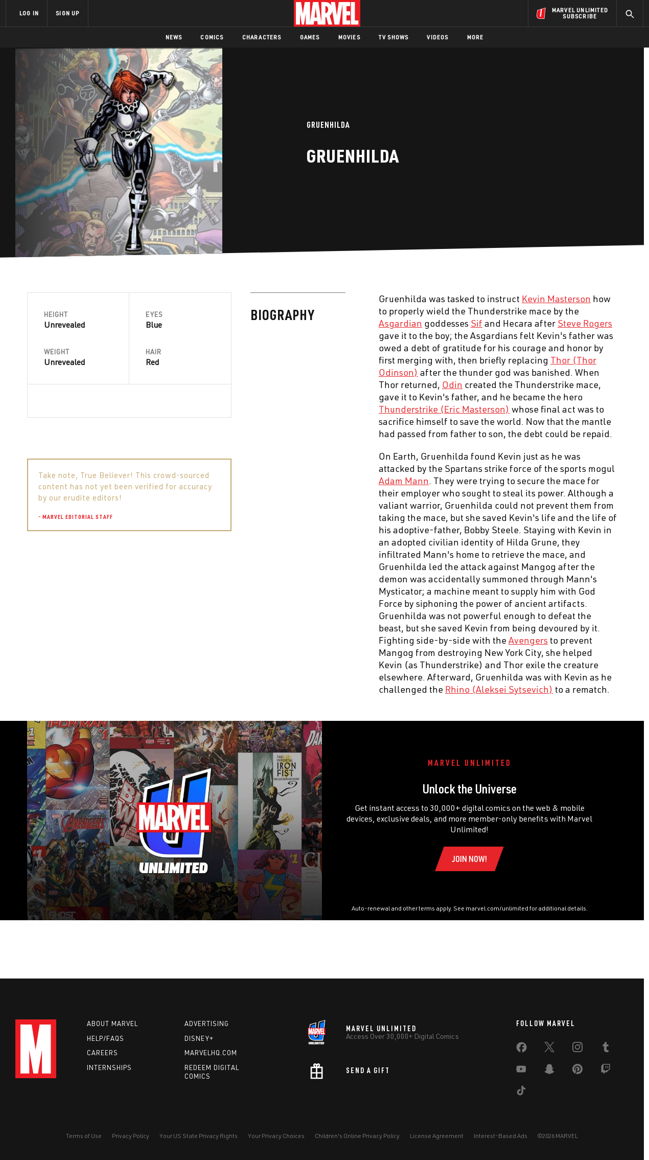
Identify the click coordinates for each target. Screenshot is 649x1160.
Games (310, 37)
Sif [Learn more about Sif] (253, 323)
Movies (349, 37)
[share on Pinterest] (577, 1071)
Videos (437, 37)
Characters (262, 37)
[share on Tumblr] (605, 1049)
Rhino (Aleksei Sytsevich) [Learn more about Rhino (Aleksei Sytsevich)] (276, 689)
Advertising (206, 1023)
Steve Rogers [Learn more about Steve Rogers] (361, 323)
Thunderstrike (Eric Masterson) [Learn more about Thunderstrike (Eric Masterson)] (220, 409)
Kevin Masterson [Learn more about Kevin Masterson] (332, 298)
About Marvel (112, 1023)
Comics (211, 37)
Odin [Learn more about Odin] (229, 384)
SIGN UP (67, 13)
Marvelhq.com (210, 1053)
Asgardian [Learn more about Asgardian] (177, 323)
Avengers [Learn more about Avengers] (304, 640)
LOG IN (29, 13)
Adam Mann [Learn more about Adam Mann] (180, 480)
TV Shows (394, 37)
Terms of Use (84, 1136)
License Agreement (436, 1136)
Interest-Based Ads (500, 1136)
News (174, 37)
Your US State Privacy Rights (198, 1136)
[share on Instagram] (577, 1049)
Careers (102, 1053)
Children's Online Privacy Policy (357, 1136)
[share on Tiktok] (521, 1092)
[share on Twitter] (549, 1049)
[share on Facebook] (521, 1049)
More (475, 37)
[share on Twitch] (605, 1071)
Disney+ (199, 1038)
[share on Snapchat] (549, 1071)
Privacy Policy (130, 1136)
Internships (109, 1067)
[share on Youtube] (521, 1071)
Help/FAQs (105, 1038)
